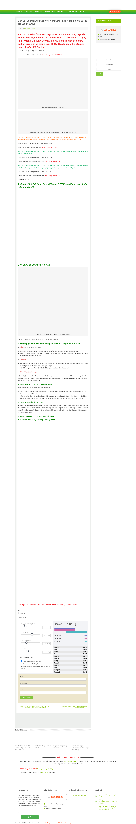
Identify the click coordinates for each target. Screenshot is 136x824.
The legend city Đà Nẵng (45, 767)
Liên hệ (82, 11)
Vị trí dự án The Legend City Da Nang (108, 793)
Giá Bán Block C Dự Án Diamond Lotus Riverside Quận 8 (74, 705)
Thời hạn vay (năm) (26, 640)
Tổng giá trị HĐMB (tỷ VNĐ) (28, 624)
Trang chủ (19, 11)
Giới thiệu (29, 11)
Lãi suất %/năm (25, 648)
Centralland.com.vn (79, 793)
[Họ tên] (53, 677)
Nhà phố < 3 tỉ (62, 11)
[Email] (53, 690)
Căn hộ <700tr (50, 11)
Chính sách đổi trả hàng (64, 821)
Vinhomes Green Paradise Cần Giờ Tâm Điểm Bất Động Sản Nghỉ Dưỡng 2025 (107, 806)
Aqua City (44, 771)
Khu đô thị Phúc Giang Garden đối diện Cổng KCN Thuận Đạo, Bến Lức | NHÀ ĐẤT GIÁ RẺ (34, 705)
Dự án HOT (38, 11)
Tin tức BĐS (73, 11)
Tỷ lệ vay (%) (24, 632)
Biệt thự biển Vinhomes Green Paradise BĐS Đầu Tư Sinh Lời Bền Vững (108, 799)
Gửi (99, 74)
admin (33, 28)
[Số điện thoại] (53, 684)
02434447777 (114, 11)
